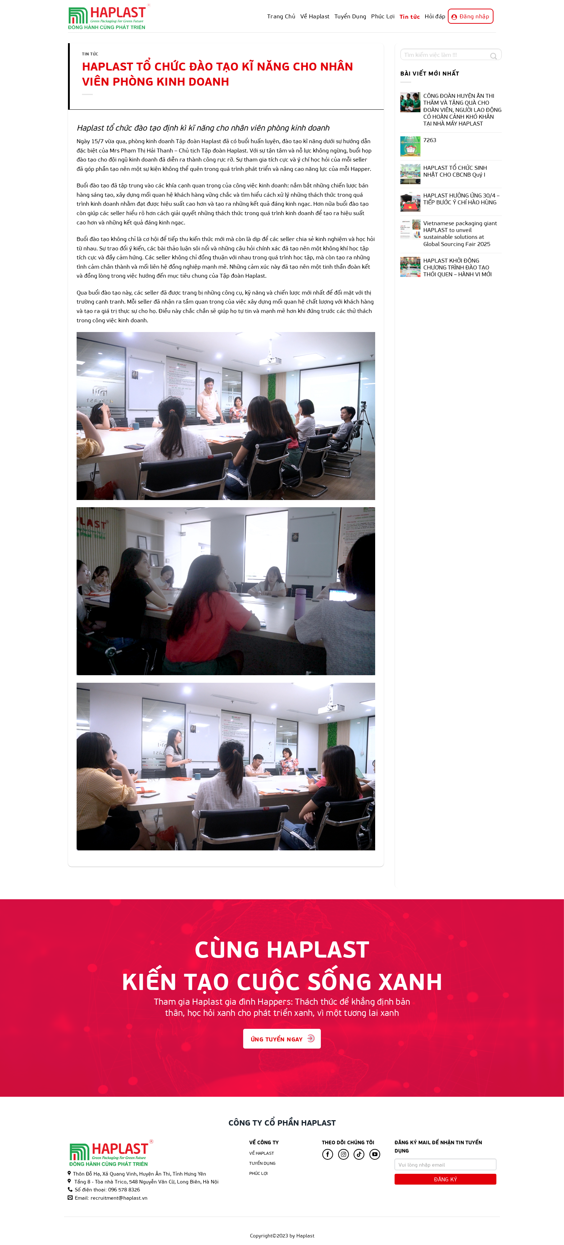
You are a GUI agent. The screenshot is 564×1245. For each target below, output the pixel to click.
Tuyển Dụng (350, 16)
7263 (429, 139)
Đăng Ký (445, 1179)
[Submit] (493, 56)
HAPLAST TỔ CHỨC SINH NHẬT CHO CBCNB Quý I (455, 171)
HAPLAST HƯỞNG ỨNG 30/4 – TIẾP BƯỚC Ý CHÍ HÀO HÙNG (461, 198)
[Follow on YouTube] (374, 1154)
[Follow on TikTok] (359, 1154)
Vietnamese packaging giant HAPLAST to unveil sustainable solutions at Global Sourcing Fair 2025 (460, 233)
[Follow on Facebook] (327, 1154)
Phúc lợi (258, 1173)
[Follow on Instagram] (343, 1154)
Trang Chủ (281, 16)
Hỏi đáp (435, 16)
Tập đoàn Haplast (198, 141)
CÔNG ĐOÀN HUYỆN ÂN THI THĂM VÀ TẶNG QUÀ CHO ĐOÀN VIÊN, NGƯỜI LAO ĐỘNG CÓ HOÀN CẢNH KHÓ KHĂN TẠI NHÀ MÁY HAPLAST (462, 109)
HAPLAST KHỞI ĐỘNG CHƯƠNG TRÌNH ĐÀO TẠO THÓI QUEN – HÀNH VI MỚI (457, 267)
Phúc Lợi (383, 16)
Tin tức (410, 16)
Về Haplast (314, 16)
